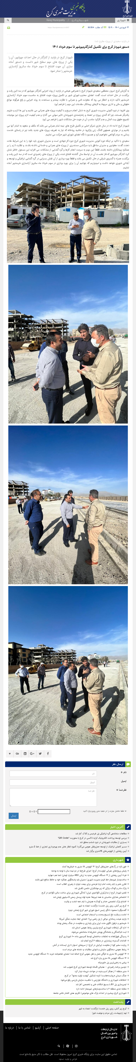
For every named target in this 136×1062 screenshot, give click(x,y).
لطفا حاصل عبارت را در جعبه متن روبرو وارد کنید (104, 811)
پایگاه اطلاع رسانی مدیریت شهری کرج (69, 9)
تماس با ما (24, 1028)
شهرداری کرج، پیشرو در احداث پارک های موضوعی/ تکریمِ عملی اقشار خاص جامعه (89, 993)
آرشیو (38, 1028)
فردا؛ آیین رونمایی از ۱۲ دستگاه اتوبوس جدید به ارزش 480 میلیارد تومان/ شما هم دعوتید (87, 875)
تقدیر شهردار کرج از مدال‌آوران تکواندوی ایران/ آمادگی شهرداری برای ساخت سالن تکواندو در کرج (84, 893)
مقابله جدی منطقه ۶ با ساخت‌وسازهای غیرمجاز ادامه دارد (101, 989)
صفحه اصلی (52, 1028)
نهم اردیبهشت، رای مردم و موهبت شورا (109, 1013)
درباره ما (9, 1028)
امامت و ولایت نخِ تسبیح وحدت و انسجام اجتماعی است (101, 914)
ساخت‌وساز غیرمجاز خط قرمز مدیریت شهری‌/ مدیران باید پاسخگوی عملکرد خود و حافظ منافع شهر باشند (80, 880)
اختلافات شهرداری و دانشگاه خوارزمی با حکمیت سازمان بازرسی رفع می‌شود (93, 980)
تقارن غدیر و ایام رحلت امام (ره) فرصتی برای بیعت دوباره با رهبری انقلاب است (91, 884)
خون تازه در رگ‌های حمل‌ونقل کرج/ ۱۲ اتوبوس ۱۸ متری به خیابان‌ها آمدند (94, 866)
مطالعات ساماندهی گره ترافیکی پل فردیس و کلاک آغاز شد (101, 833)
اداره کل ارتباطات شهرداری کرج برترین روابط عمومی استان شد (99, 928)
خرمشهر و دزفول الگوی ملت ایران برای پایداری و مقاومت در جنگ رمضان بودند (91, 923)
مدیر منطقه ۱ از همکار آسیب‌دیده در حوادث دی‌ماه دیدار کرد (100, 971)
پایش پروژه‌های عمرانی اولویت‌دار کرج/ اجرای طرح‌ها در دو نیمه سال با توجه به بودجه (88, 871)
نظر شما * (121, 790)
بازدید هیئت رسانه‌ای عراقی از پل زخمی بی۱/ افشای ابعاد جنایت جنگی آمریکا (92, 919)
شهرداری (123, 20)
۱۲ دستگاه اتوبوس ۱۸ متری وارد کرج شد (108, 958)
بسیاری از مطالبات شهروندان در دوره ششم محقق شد (103, 842)
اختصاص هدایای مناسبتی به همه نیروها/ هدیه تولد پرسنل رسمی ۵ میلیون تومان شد (89, 897)
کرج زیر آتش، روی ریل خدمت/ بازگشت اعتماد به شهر (102, 906)
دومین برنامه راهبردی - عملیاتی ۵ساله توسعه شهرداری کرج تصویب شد (94, 967)
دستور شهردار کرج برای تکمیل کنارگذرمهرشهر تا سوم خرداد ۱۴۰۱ (91, 47)
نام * (123, 772)
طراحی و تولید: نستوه (68, 1059)
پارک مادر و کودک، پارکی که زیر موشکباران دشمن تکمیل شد (100, 888)
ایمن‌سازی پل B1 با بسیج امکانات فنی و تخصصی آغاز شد (101, 984)
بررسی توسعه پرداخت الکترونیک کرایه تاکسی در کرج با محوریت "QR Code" (92, 838)
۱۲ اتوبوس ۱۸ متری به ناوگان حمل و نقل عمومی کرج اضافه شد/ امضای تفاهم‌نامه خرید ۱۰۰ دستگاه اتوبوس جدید (77, 954)
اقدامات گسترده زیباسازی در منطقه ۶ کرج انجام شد (103, 941)
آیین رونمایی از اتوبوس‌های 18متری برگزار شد (106, 851)
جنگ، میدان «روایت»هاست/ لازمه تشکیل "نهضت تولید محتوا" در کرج (95, 975)
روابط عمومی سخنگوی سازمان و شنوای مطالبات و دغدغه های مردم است (94, 949)
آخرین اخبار (116, 827)
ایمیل (123, 781)
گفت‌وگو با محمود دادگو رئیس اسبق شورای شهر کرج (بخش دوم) (97, 910)
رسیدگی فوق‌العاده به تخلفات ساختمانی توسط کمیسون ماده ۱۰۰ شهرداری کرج (92, 936)
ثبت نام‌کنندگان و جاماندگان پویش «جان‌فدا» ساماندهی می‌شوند (99, 932)
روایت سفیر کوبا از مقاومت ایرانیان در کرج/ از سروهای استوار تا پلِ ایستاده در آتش (89, 945)
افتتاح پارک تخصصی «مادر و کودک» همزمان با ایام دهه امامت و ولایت (95, 901)
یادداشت (118, 1002)
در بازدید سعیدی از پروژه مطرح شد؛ (112, 41)
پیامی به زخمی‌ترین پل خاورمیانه (112, 962)
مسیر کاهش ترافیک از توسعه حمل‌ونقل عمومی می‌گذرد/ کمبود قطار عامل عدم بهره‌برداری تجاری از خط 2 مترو (78, 847)
